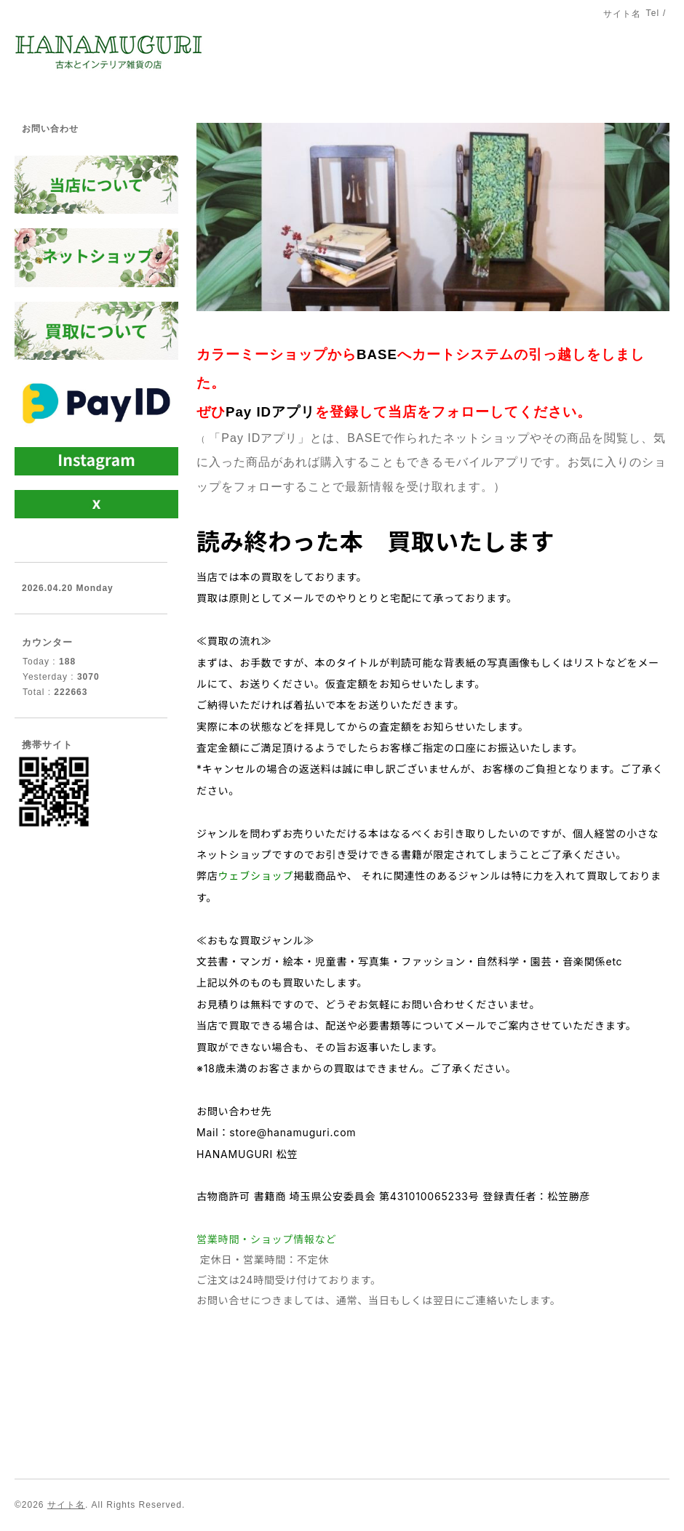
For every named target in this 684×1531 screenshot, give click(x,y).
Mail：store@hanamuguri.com (276, 1132)
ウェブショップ (256, 875)
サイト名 (66, 1505)
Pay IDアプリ (270, 411)
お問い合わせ (50, 129)
